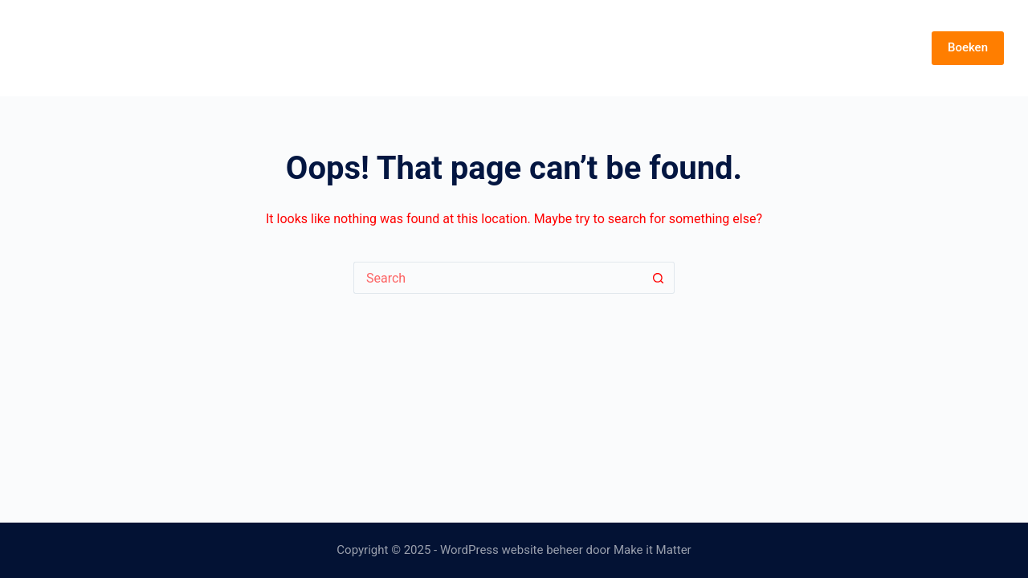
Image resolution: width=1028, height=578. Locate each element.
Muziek (791, 47)
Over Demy (870, 47)
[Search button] (658, 278)
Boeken (968, 47)
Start (658, 47)
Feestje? (721, 47)
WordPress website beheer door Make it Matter (565, 550)
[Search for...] (497, 278)
